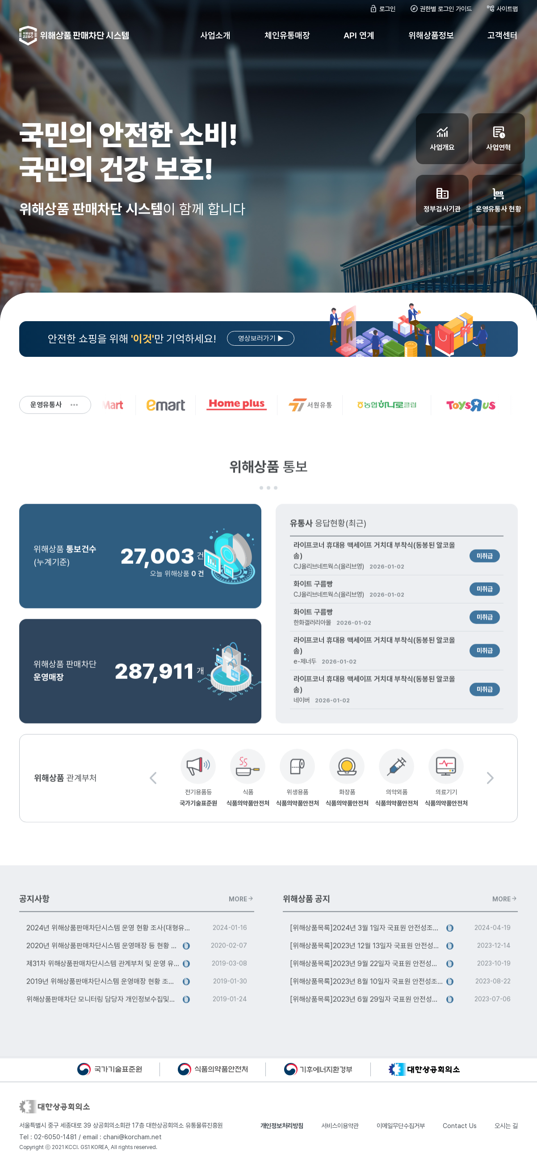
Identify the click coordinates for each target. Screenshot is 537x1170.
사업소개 (215, 35)
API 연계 (359, 35)
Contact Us (460, 1126)
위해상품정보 (431, 35)
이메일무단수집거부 (401, 1126)
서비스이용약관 (340, 1126)
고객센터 (502, 35)
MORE (241, 902)
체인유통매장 (287, 35)
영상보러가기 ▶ (261, 339)
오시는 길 (506, 1126)
